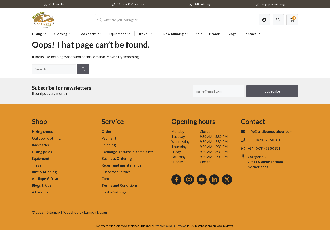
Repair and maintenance (121, 165)
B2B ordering (202, 4)
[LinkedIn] (214, 179)
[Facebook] (176, 179)
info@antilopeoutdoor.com (270, 131)
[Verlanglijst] (264, 19)
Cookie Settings (114, 192)
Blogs (232, 34)
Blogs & (38, 185)
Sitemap (53, 212)
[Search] (83, 69)
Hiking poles (42, 151)
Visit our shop (57, 4)
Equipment (120, 33)
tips (48, 185)
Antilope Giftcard (46, 178)
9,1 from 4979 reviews (130, 4)
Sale (199, 34)
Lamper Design (96, 212)
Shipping (109, 145)
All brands (40, 192)
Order (107, 131)
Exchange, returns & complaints (128, 151)
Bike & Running (174, 33)
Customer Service (116, 172)
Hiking (39, 33)
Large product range (273, 4)
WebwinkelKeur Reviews (170, 226)
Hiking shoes (42, 131)
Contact (252, 33)
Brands (215, 34)
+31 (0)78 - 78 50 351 (264, 140)
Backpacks (91, 33)
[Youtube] (202, 179)
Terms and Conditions (120, 185)
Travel (145, 33)
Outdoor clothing (46, 138)
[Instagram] (189, 179)
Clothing (63, 33)
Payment (109, 138)
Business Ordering (117, 158)
